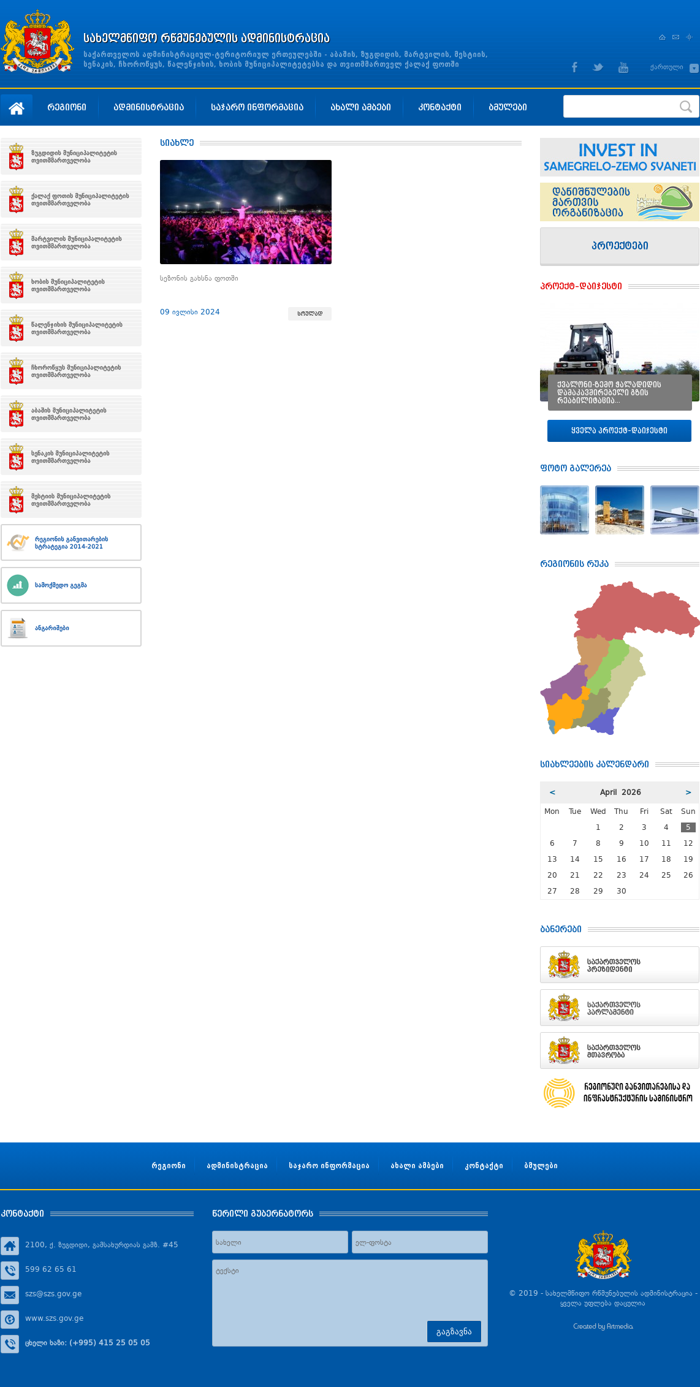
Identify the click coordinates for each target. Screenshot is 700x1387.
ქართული (666, 67)
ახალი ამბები (360, 107)
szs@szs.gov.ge (53, 1294)
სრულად (309, 314)
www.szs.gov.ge (54, 1318)
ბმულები (508, 107)
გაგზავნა (454, 1331)
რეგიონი (66, 107)
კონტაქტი (440, 107)
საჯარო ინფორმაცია (257, 107)
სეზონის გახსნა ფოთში (199, 278)
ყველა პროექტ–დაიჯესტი (619, 431)
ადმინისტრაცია (148, 107)
